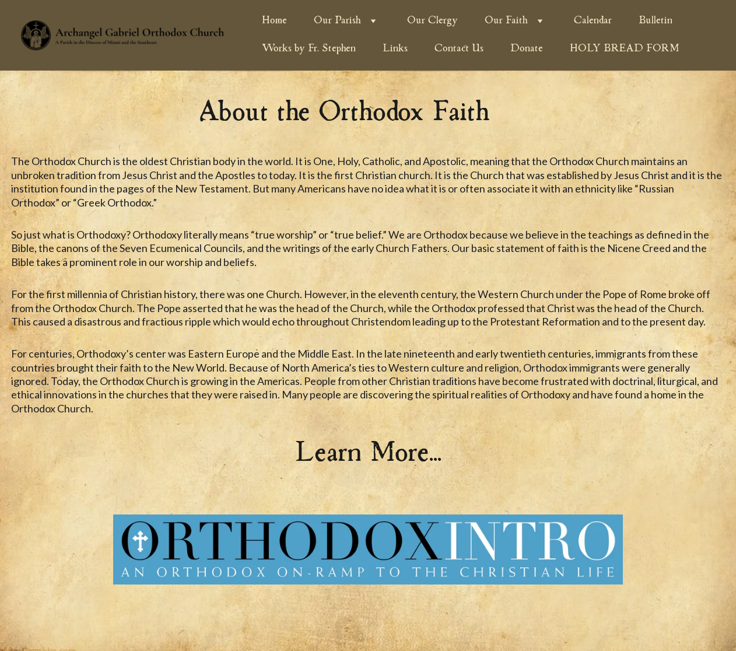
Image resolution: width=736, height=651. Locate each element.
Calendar (593, 21)
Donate (526, 49)
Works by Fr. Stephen (309, 49)
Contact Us (458, 49)
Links (395, 49)
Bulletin (655, 21)
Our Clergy (432, 21)
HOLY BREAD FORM (624, 49)
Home (274, 21)
